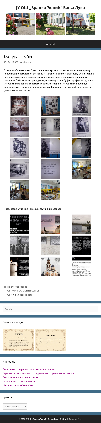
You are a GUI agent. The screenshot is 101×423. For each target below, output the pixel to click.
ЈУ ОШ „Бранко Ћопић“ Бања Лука (50, 7)
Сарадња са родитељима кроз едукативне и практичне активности (39, 373)
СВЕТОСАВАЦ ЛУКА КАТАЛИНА (19, 381)
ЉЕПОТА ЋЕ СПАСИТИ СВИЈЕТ (23, 290)
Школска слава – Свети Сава (18, 385)
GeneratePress (75, 419)
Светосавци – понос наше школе (20, 377)
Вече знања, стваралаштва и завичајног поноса (29, 369)
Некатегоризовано (17, 286)
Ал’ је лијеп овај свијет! (19, 294)
